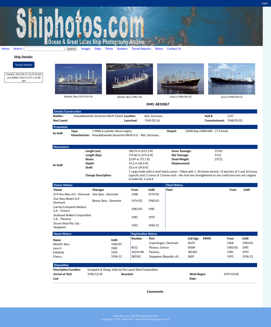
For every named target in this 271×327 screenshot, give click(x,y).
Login (265, 3)
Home (5, 48)
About (159, 48)
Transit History (23, 65)
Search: (18, 48)
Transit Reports (141, 48)
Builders (122, 48)
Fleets (109, 48)
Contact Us (174, 48)
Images (85, 48)
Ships (98, 48)
